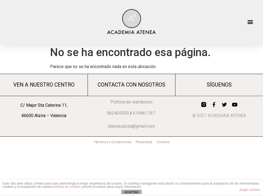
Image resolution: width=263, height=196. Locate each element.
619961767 (144, 113)
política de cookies (67, 187)
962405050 (118, 113)
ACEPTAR (131, 192)
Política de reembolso (131, 102)
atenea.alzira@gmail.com (131, 126)
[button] (250, 21)
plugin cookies (250, 190)
